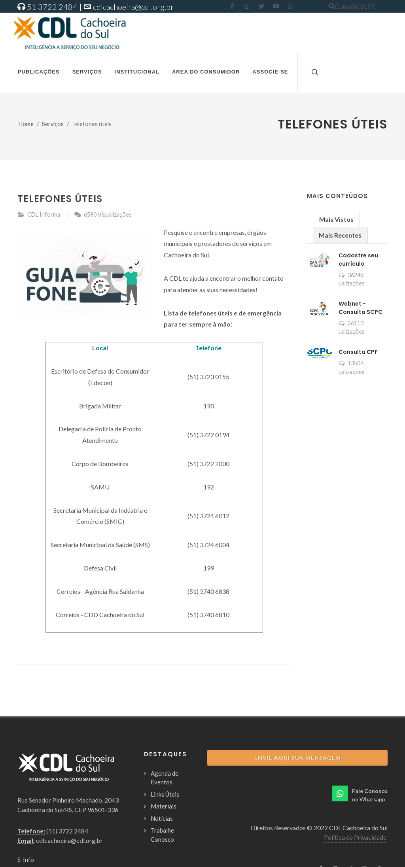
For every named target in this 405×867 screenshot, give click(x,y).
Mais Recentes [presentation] (340, 235)
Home (26, 124)
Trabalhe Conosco (162, 835)
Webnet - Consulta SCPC (360, 308)
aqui (382, 6)
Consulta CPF (358, 352)
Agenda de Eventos (164, 778)
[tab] (336, 219)
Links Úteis (165, 794)
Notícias (162, 818)
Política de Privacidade (355, 837)
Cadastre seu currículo (358, 259)
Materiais (163, 806)
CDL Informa (43, 214)
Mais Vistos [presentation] (336, 219)
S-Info (25, 859)
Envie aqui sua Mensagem (297, 757)
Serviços (53, 124)
